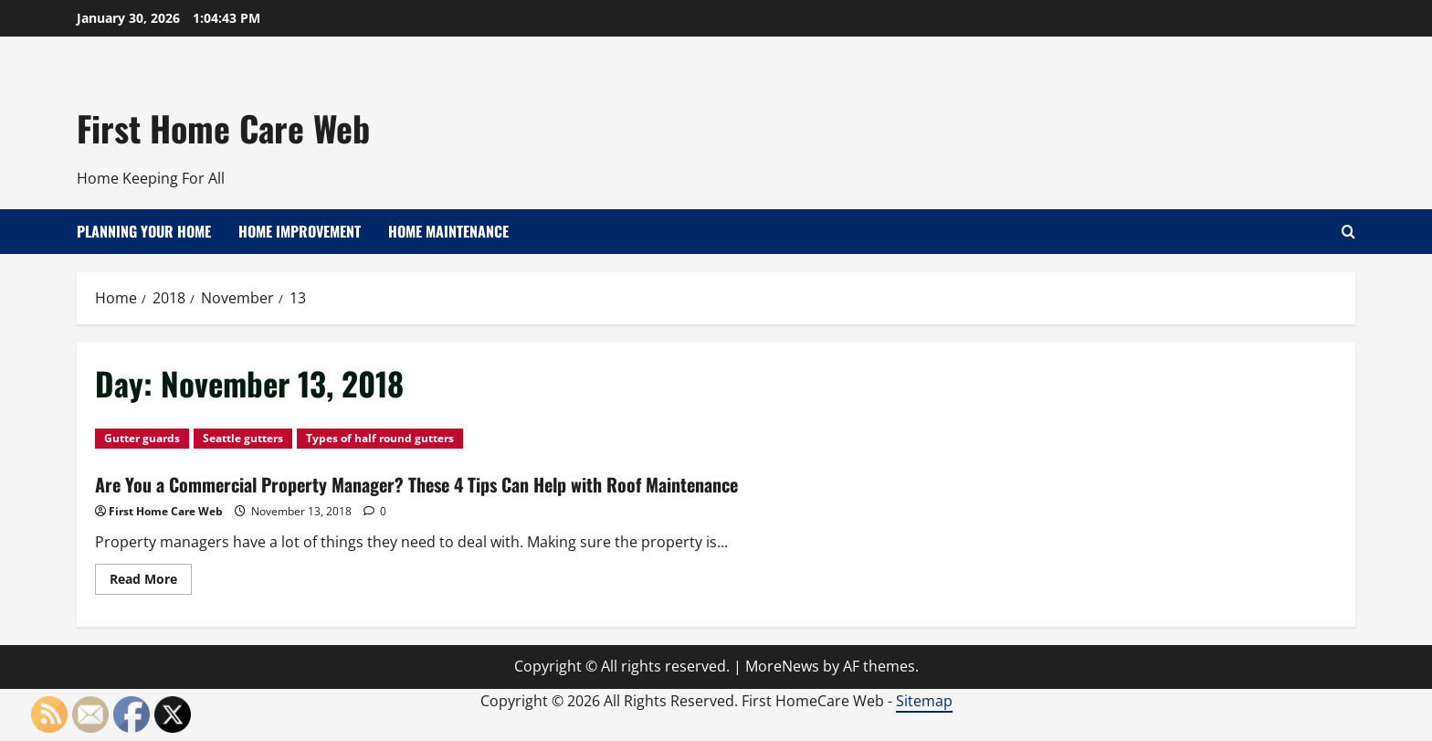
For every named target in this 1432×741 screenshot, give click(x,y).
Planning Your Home (144, 231)
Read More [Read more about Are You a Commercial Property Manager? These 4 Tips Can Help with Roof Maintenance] (151, 582)
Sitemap (924, 701)
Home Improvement (299, 231)
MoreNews (782, 666)
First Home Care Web (223, 127)
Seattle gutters (243, 438)
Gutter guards (142, 438)
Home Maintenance (448, 231)
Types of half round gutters (380, 438)
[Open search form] (1348, 231)
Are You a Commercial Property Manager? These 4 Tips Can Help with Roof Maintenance (416, 484)
